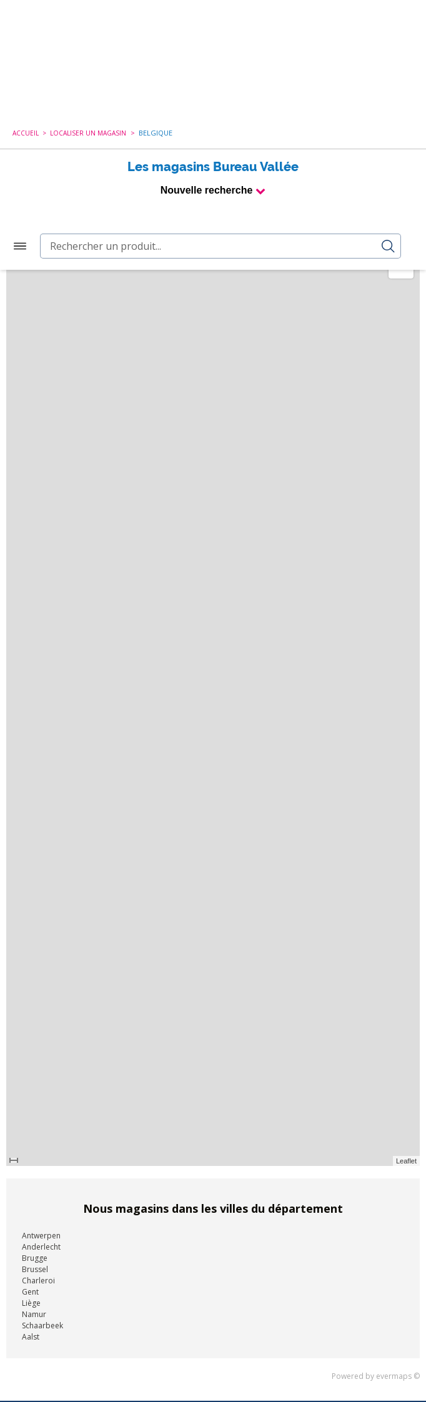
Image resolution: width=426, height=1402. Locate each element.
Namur (34, 1092)
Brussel (35, 1047)
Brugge (34, 1035)
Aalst (30, 1114)
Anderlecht (41, 1024)
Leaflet (406, 938)
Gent (30, 1069)
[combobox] (220, 23)
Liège (31, 1080)
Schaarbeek (42, 1103)
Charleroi (38, 1058)
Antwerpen (41, 1013)
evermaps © (398, 1153)
